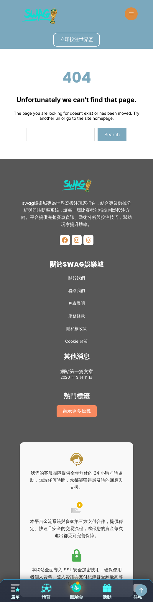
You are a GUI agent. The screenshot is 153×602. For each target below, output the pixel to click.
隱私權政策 (76, 328)
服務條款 (76, 315)
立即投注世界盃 (76, 39)
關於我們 (76, 277)
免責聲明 (76, 303)
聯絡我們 (76, 290)
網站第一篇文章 (76, 371)
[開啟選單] (131, 13)
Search (112, 134)
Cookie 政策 (76, 341)
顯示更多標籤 (76, 411)
